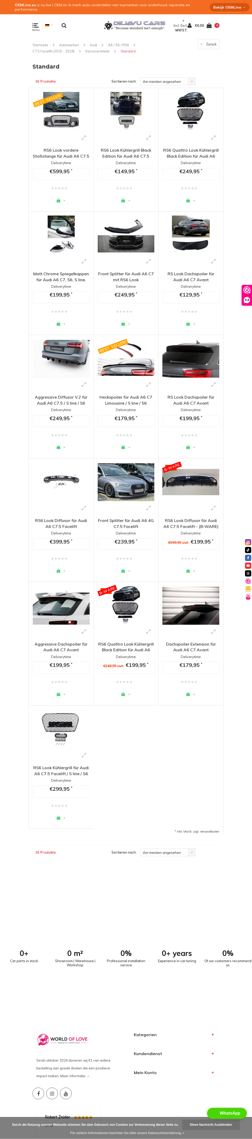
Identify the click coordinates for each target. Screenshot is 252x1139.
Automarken (69, 45)
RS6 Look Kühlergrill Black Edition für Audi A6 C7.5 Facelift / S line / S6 (126, 153)
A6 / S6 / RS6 (118, 45)
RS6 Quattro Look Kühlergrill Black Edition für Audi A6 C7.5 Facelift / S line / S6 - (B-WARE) (126, 647)
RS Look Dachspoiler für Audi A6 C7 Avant (191, 276)
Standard (128, 51)
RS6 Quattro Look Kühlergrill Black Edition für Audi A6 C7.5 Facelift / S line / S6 (191, 153)
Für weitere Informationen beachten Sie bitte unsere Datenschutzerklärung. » (127, 1133)
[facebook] (248, 558)
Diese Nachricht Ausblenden (211, 1125)
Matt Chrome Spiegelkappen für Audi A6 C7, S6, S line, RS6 (61, 277)
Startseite (40, 45)
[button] (227, 1113)
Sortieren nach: (124, 81)
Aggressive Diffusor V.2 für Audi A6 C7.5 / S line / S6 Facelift (61, 400)
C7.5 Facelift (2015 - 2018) (53, 51)
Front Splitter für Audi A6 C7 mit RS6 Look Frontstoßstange (126, 277)
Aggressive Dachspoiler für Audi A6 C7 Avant (61, 647)
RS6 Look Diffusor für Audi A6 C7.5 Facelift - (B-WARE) (190, 523)
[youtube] (248, 565)
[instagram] (248, 542)
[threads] (248, 573)
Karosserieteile (97, 51)
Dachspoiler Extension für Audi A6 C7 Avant (191, 647)
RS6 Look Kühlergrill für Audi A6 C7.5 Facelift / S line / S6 (61, 770)
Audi (93, 45)
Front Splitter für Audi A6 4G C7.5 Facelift (126, 523)
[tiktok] (248, 550)
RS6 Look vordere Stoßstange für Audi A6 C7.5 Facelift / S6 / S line (61, 153)
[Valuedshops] (248, 581)
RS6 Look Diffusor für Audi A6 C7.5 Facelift (61, 523)
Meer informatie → (75, 984)
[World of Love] (248, 597)
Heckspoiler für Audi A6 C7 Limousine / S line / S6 (126, 400)
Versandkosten (209, 831)
